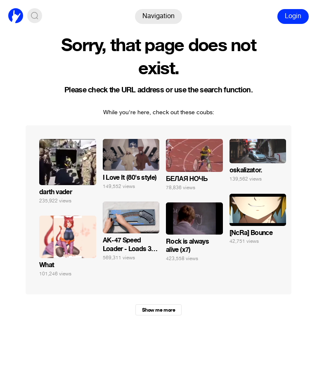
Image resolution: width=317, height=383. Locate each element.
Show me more (158, 310)
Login (293, 16)
